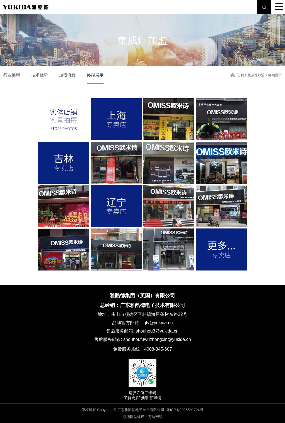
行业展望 (11, 75)
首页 (240, 75)
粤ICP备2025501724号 (184, 410)
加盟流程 (67, 75)
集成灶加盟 (256, 75)
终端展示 (95, 75)
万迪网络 (155, 417)
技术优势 (39, 75)
